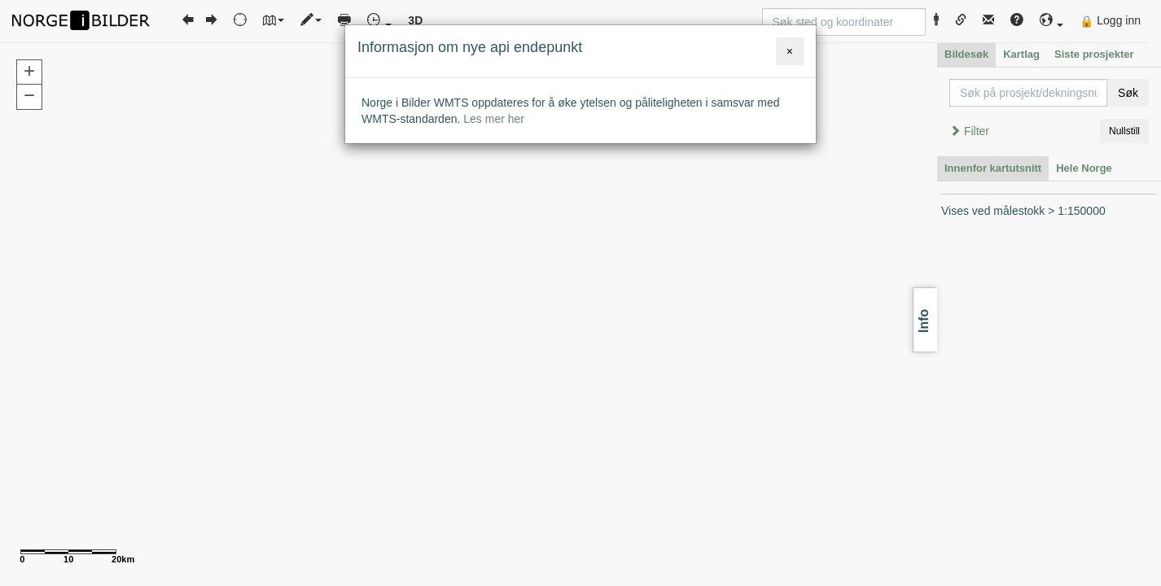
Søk (1128, 92)
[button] (1052, 21)
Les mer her (493, 118)
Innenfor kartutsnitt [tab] (992, 168)
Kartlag (1021, 54)
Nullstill (1124, 131)
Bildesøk (966, 54)
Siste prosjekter (1094, 54)
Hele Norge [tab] (1084, 168)
